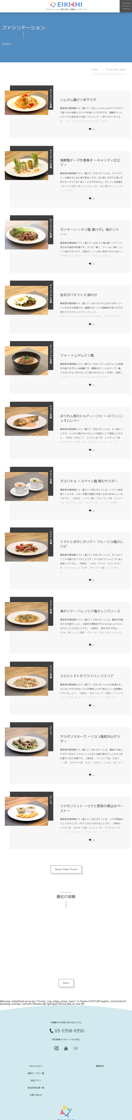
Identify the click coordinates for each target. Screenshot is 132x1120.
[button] (126, 6)
